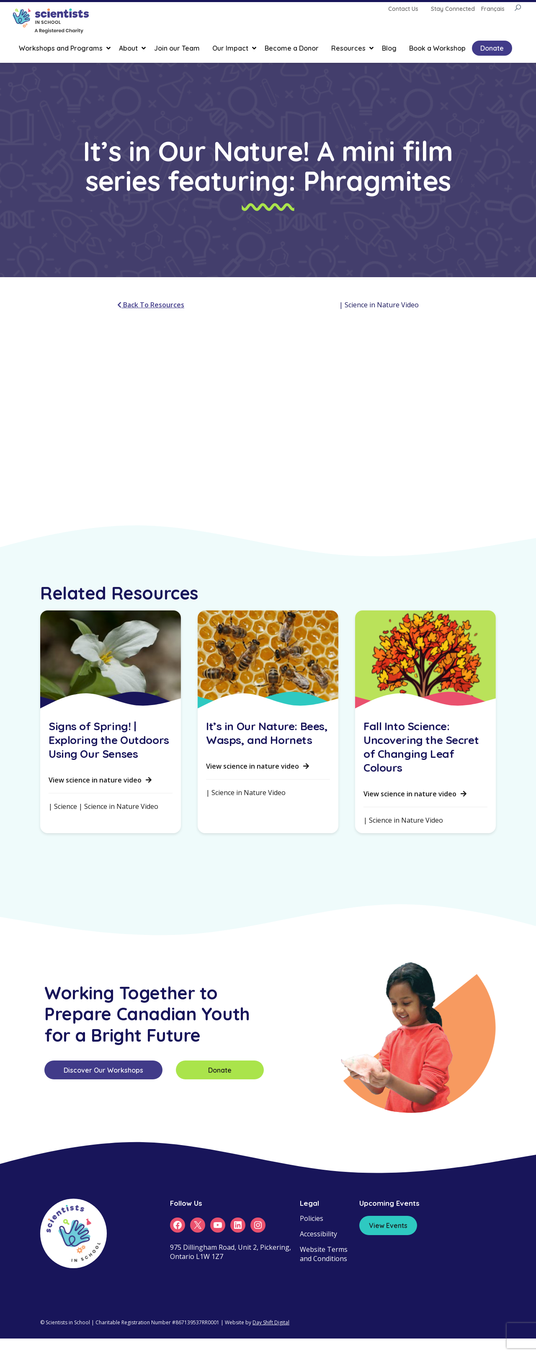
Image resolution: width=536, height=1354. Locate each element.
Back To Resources (150, 304)
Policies (311, 1218)
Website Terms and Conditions (324, 1254)
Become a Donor (292, 48)
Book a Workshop (437, 48)
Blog (389, 48)
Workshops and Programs (61, 48)
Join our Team (177, 48)
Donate (492, 48)
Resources (348, 48)
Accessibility (318, 1233)
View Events (388, 1225)
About (128, 48)
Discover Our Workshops (103, 1070)
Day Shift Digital (271, 1322)
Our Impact (230, 48)
